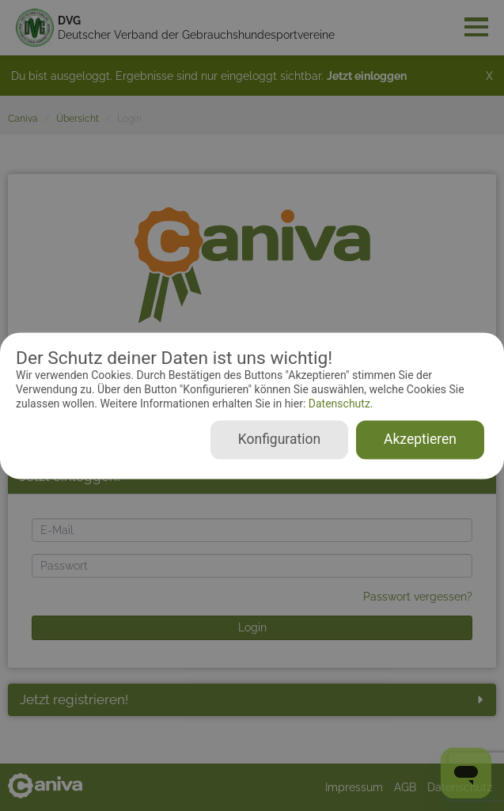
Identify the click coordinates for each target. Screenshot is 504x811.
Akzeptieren (420, 439)
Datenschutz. (339, 404)
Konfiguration (279, 439)
